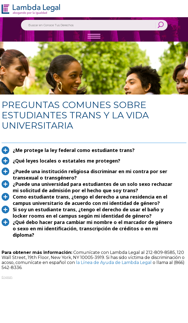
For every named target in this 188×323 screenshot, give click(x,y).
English (7, 277)
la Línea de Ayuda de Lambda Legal (114, 262)
